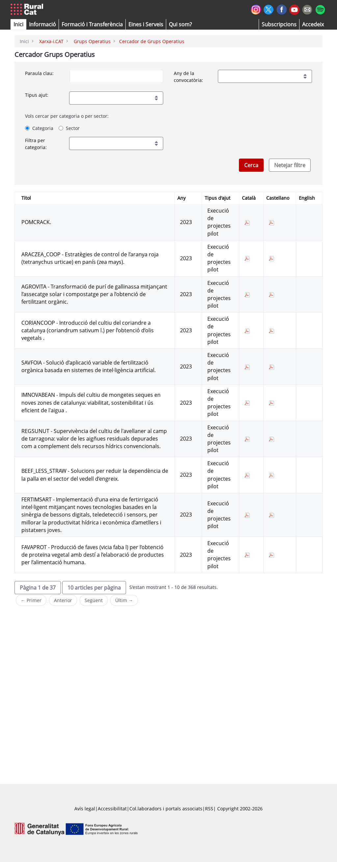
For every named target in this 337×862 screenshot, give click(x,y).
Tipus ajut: (36, 95)
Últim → (124, 600)
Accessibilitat (112, 808)
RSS (209, 808)
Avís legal (84, 808)
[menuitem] (92, 24)
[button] (18, 24)
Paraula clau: (39, 73)
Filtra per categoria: (36, 143)
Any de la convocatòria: (188, 76)
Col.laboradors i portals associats (165, 808)
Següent (94, 600)
